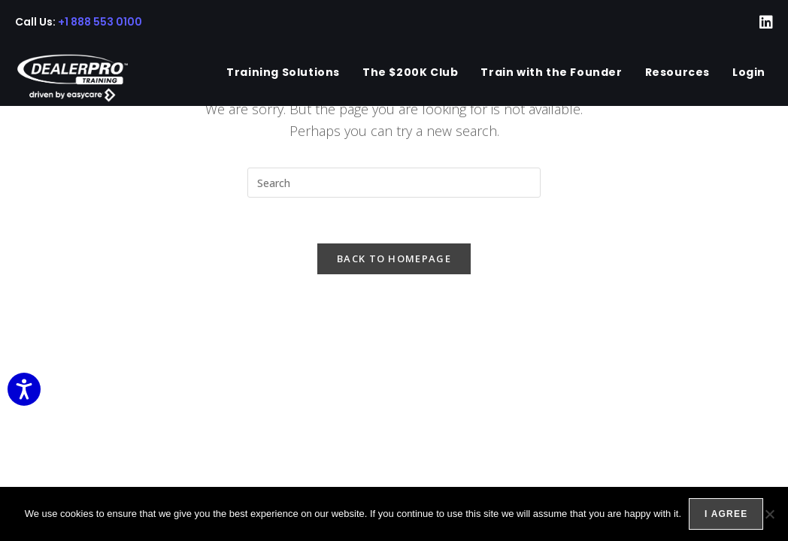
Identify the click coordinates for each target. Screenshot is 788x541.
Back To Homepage (394, 258)
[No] (769, 513)
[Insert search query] (394, 183)
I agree (726, 514)
